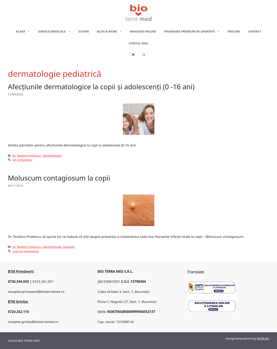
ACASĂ (25, 31)
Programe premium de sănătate (194, 31)
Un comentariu (22, 160)
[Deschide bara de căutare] (144, 55)
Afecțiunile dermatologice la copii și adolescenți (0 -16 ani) (101, 86)
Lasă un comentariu (25, 251)
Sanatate (69, 247)
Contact (254, 31)
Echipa (84, 31)
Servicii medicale (56, 31)
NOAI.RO (263, 338)
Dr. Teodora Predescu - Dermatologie (36, 155)
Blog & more (111, 31)
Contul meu (138, 43)
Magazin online (143, 31)
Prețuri (234, 31)
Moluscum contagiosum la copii (59, 177)
